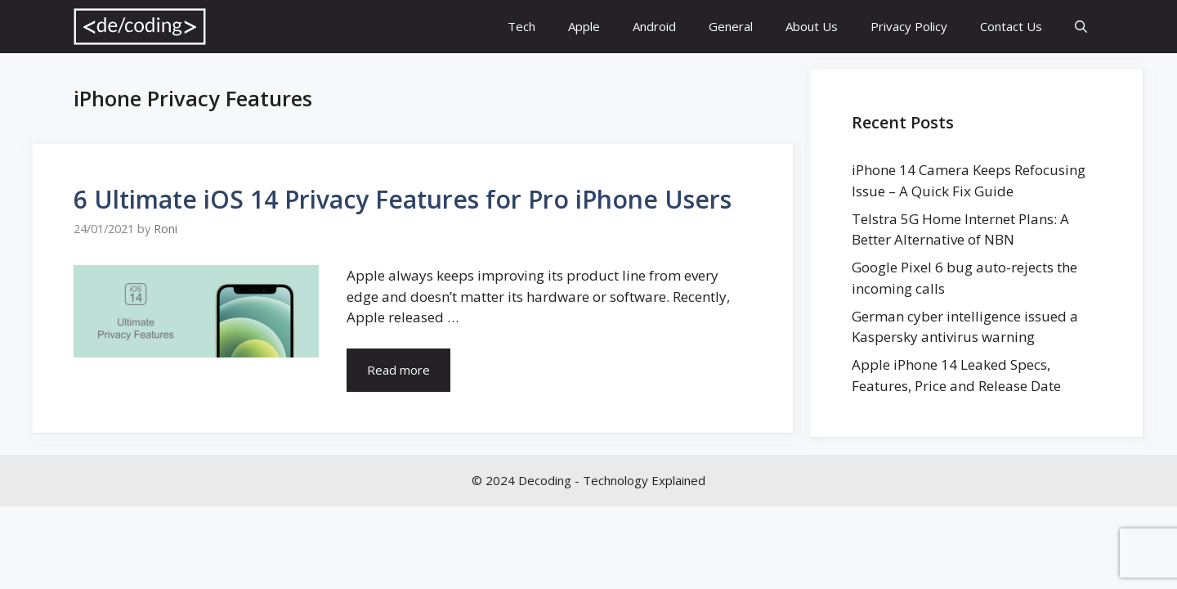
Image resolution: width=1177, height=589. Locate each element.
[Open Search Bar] (1080, 26)
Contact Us (1011, 26)
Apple (584, 26)
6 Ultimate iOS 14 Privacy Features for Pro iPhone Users (403, 199)
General (731, 26)
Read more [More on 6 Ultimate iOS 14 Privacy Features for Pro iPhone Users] (398, 370)
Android (654, 26)
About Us (811, 26)
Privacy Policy (908, 26)
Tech (521, 26)
